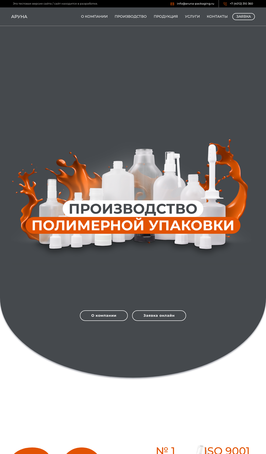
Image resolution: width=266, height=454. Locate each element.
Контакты (217, 16)
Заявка (243, 16)
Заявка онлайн (159, 315)
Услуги (192, 16)
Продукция (166, 16)
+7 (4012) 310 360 (241, 3)
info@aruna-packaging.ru (195, 3)
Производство (131, 16)
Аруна (19, 16)
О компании (94, 16)
